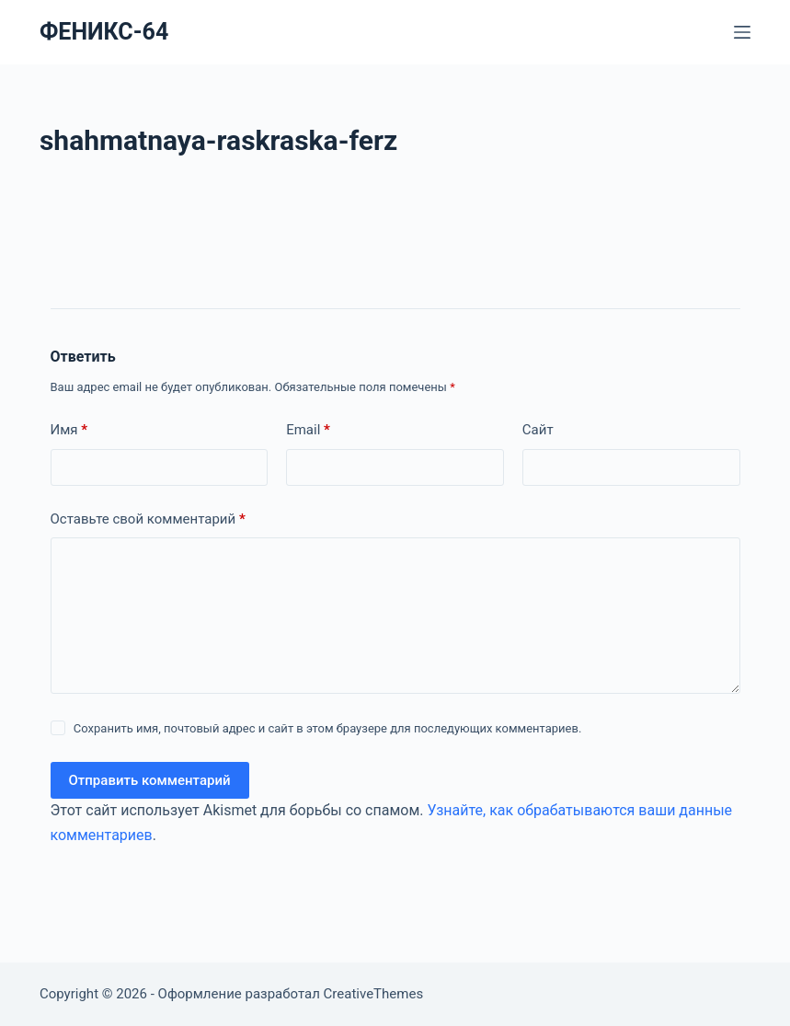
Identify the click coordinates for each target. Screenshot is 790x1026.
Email (308, 430)
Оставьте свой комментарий (148, 519)
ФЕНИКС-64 (104, 31)
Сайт (538, 429)
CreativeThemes (374, 994)
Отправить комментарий (150, 780)
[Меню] (742, 32)
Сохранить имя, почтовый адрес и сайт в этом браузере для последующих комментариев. (328, 728)
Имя (69, 430)
